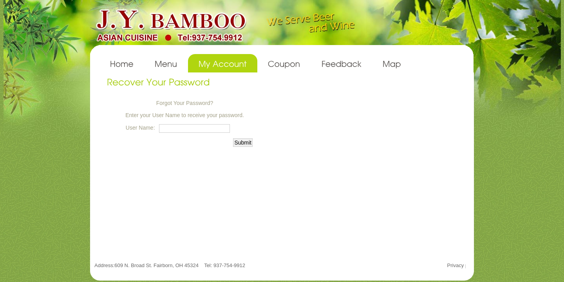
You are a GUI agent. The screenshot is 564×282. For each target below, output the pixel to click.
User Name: (140, 128)
